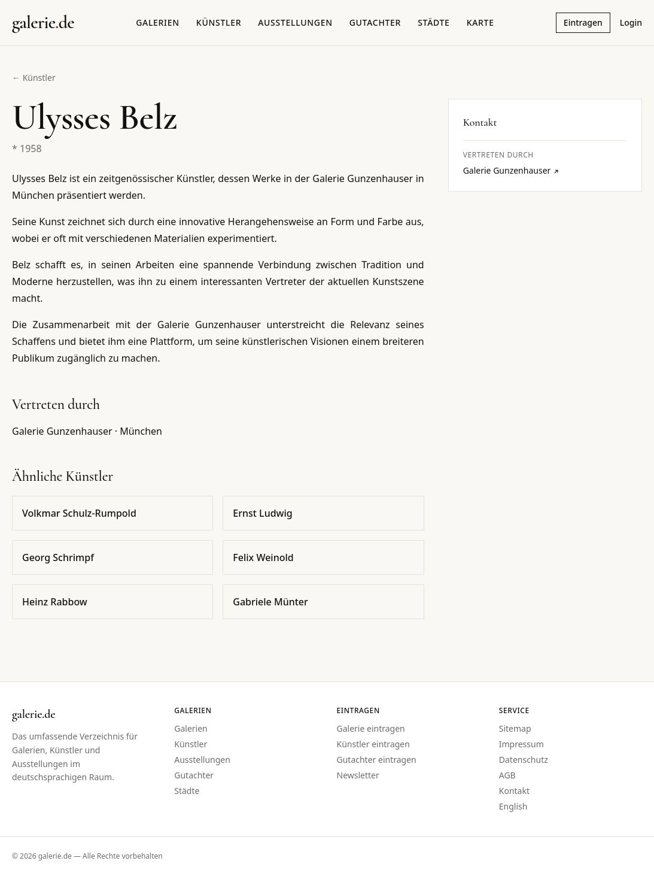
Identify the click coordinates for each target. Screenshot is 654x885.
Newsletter (358, 775)
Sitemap (515, 728)
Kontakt (514, 790)
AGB (507, 775)
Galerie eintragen (371, 728)
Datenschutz (523, 759)
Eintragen (583, 22)
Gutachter (375, 22)
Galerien (158, 22)
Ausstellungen (295, 22)
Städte (433, 22)
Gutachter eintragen (376, 759)
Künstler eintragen (373, 744)
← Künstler (34, 77)
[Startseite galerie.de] (43, 23)
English (513, 806)
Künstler (218, 22)
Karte (480, 22)
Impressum (521, 744)
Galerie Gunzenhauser (511, 170)
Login (631, 22)
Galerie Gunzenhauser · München (87, 431)
